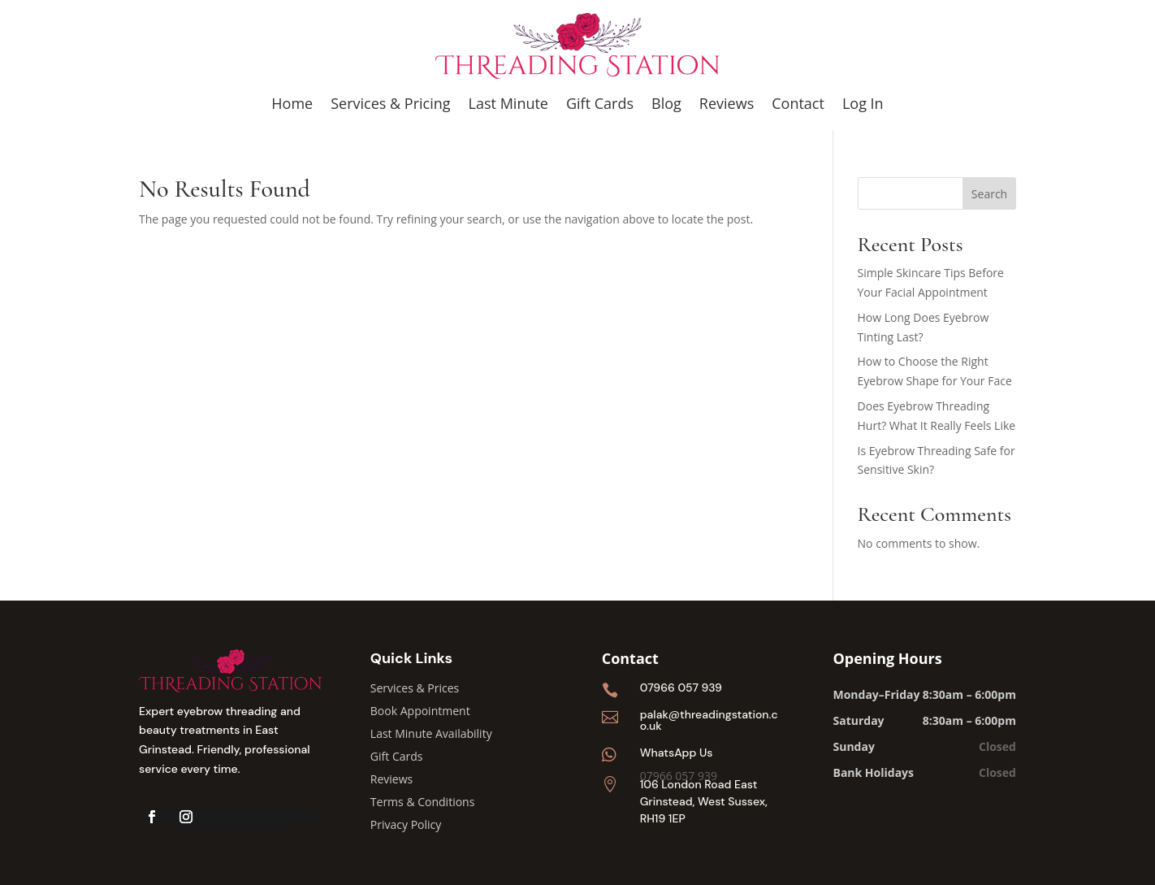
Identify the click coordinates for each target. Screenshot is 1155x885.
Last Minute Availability (431, 733)
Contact (798, 103)
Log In (863, 103)
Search (989, 194)
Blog (666, 103)
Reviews (726, 103)
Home (292, 103)
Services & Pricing (390, 103)
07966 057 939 (681, 687)
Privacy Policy (405, 824)
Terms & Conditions (422, 801)
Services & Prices (414, 688)
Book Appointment (420, 710)
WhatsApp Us (676, 752)
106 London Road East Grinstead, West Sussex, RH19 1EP (704, 801)
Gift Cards (600, 103)
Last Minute (508, 103)
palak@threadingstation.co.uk (709, 720)
